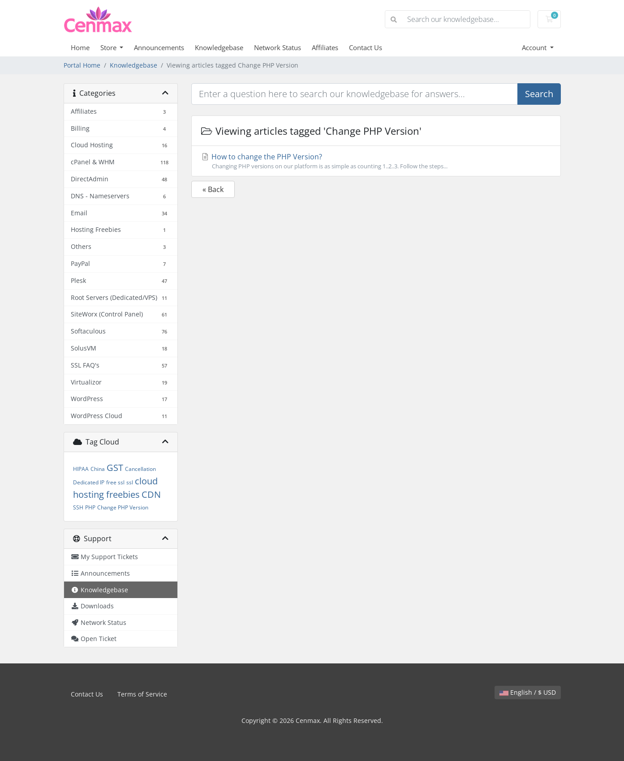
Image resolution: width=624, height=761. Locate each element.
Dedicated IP (88, 482)
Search (539, 94)
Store (109, 47)
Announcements (159, 47)
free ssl (115, 482)
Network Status (277, 47)
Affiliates (325, 47)
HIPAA (81, 469)
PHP (90, 507)
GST (115, 468)
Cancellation (140, 469)
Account (535, 47)
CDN (151, 494)
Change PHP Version (122, 507)
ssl (129, 482)
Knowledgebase (219, 47)
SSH (78, 507)
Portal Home (82, 65)
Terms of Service (142, 694)
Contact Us (365, 47)
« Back (213, 189)
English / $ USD (527, 692)
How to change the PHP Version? (376, 161)
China (97, 469)
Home (80, 47)
